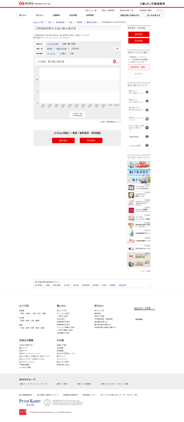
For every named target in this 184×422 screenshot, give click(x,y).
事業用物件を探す (63, 324)
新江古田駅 (38, 285)
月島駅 (48, 285)
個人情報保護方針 (25, 395)
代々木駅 (67, 285)
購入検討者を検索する (102, 324)
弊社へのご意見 (62, 362)
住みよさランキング (26, 362)
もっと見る (146, 271)
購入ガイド (23, 348)
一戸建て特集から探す (65, 330)
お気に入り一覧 (90, 10)
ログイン (160, 10)
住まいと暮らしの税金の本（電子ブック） (34, 356)
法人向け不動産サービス (66, 353)
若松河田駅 (85, 285)
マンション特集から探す (66, 327)
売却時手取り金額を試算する (105, 327)
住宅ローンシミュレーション (29, 353)
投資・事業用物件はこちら (111, 122)
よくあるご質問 (25, 367)
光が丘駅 (76, 285)
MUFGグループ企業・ (144, 309)
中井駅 (104, 285)
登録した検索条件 (108, 10)
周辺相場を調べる (100, 322)
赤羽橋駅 (112, 285)
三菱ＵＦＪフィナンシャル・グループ (33, 384)
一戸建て (62, 53)
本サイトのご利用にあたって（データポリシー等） (119, 395)
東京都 (49, 49)
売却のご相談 (99, 316)
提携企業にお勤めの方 (129, 15)
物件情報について (89, 395)
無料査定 (97, 313)
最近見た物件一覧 (126, 10)
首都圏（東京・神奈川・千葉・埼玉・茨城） (33, 312)
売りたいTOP (99, 310)
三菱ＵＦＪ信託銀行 (84, 384)
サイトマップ (62, 359)
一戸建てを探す (62, 316)
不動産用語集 (24, 364)
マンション (51, 53)
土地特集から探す (63, 333)
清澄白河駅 (122, 285)
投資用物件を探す (63, 322)
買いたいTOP (62, 310)
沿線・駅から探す (69, 44)
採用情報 (90, 15)
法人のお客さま (153, 15)
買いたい (23, 15)
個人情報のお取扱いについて (47, 395)
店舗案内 (56, 15)
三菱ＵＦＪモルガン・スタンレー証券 (114, 384)
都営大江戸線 (61, 49)
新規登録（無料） (146, 10)
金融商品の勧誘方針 (70, 395)
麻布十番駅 (56, 285)
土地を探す (61, 319)
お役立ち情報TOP (26, 345)
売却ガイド (23, 350)
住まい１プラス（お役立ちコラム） (32, 359)
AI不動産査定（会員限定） (104, 319)
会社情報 (73, 15)
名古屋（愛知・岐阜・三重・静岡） (30, 319)
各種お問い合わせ (63, 364)
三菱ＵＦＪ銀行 (62, 384)
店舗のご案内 (62, 345)
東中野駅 (95, 285)
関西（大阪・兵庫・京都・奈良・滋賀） (32, 326)
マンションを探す (63, 313)
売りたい (40, 15)
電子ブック (61, 356)
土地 (71, 53)
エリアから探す (53, 44)
